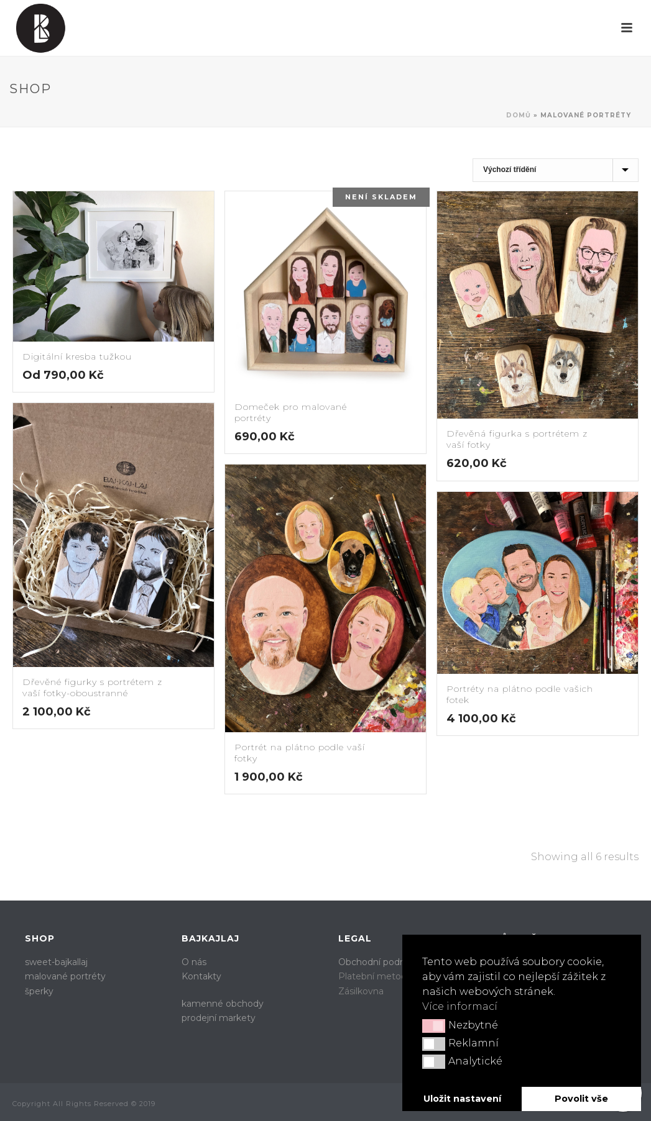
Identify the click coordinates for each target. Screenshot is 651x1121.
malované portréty (65, 976)
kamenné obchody (223, 1003)
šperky (39, 991)
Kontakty (201, 976)
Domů (518, 115)
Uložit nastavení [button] (462, 1098)
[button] (433, 1026)
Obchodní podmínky (382, 962)
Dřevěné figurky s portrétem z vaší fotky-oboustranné (92, 687)
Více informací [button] (459, 1006)
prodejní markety (219, 1017)
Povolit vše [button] (581, 1098)
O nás (194, 962)
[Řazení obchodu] (556, 170)
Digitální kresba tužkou (77, 356)
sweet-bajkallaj (56, 962)
